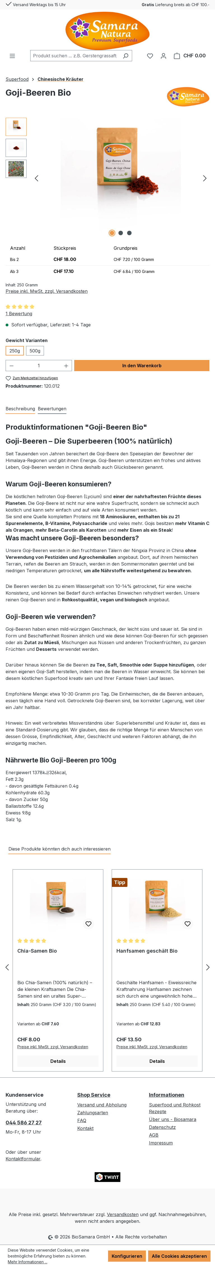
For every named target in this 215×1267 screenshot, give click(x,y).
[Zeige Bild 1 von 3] (112, 233)
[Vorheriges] (36, 178)
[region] (107, 178)
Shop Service (93, 1095)
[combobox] (74, 55)
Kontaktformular (23, 1159)
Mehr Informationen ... (27, 1261)
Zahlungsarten (92, 1112)
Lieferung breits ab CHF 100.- (175, 4)
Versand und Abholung (102, 1105)
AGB (153, 1135)
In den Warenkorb (142, 365)
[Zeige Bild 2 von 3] (120, 233)
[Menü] (12, 55)
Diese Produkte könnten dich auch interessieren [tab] (59, 849)
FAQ (81, 1120)
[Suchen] (125, 55)
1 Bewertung (19, 313)
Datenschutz (162, 1127)
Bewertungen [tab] (52, 408)
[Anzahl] (39, 365)
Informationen (166, 1095)
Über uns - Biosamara (172, 1119)
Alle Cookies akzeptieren (179, 1256)
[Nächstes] (205, 178)
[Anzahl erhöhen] (66, 365)
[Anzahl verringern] (11, 365)
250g (15, 351)
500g (35, 351)
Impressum (161, 1143)
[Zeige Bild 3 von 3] (129, 233)
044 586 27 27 (24, 1122)
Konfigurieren (127, 1256)
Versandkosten (123, 1214)
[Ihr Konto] (163, 55)
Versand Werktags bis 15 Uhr (36, 3)
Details (58, 1061)
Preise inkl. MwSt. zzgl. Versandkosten (47, 291)
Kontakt (85, 1128)
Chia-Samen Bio (37, 951)
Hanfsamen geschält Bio (146, 951)
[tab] (20, 409)
